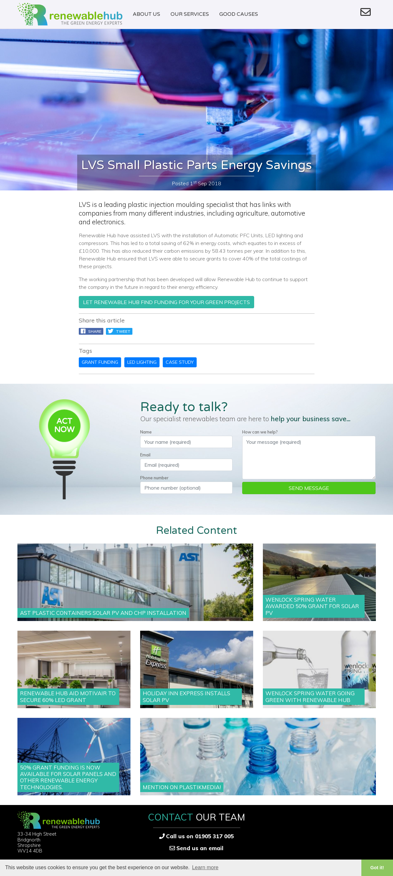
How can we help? (260, 431)
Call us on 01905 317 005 (200, 836)
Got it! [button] (377, 867)
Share (91, 331)
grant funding (100, 362)
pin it (146, 331)
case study (180, 362)
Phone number (154, 477)
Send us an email (199, 848)
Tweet (119, 331)
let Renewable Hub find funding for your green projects (166, 302)
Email (145, 454)
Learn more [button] (205, 867)
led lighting (142, 362)
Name (146, 431)
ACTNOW (64, 425)
